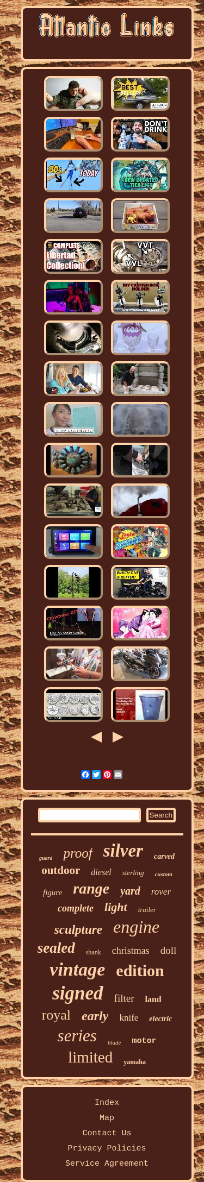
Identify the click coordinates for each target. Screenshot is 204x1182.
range (91, 888)
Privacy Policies (106, 1148)
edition (140, 970)
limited (90, 1057)
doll (168, 950)
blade (114, 1042)
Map (107, 1118)
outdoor (60, 870)
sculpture (78, 929)
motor (144, 1041)
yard (130, 891)
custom (163, 874)
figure (52, 892)
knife (128, 1018)
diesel (101, 872)
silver (123, 850)
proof (77, 853)
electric (160, 1019)
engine (136, 926)
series (77, 1035)
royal (56, 1015)
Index (107, 1103)
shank (93, 952)
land (153, 999)
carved (164, 856)
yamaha (134, 1062)
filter (124, 998)
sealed (56, 948)
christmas (131, 950)
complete (76, 908)
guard (45, 858)
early (95, 1016)
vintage (77, 969)
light (115, 907)
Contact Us (106, 1133)
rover (161, 891)
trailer (147, 910)
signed (77, 993)
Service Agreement (107, 1163)
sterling (133, 873)
